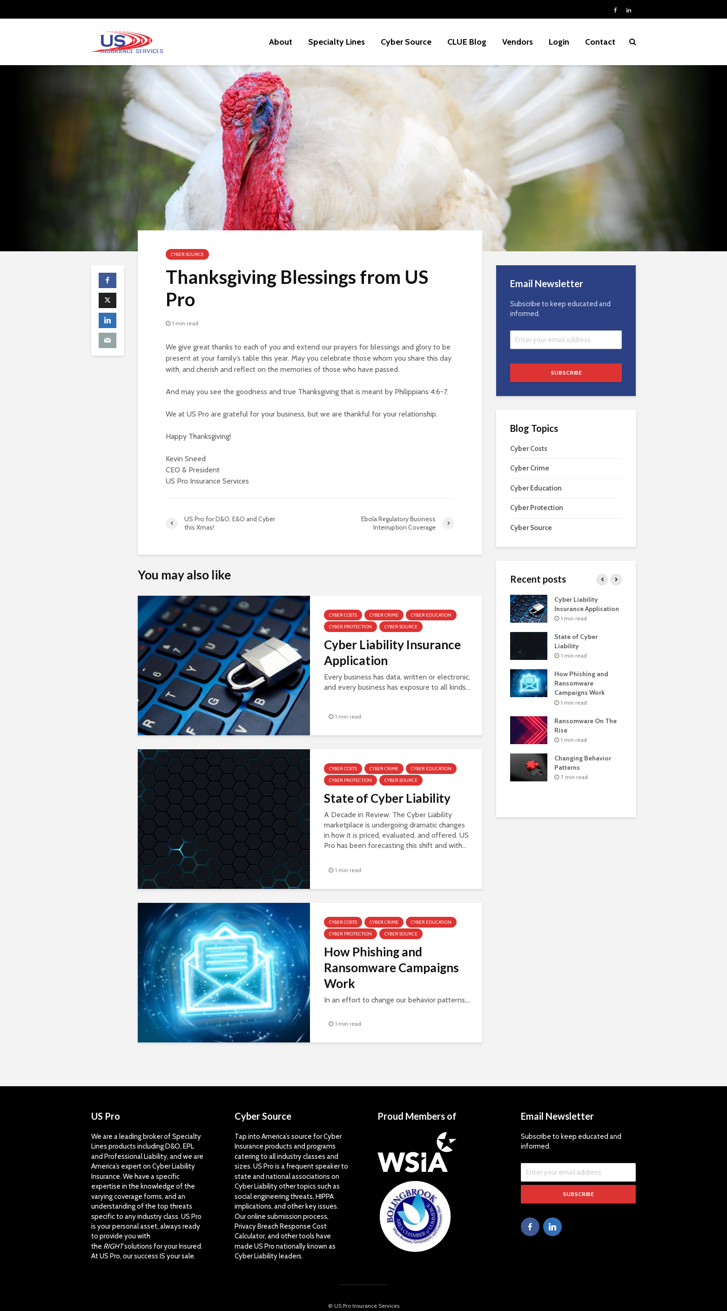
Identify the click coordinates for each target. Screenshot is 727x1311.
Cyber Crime (384, 615)
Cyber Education (431, 615)
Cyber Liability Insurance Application (392, 652)
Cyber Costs (343, 615)
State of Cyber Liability (387, 798)
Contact (600, 42)
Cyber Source (406, 42)
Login (559, 42)
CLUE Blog (466, 42)
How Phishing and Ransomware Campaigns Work (391, 967)
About (280, 42)
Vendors (517, 42)
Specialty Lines (336, 42)
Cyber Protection (350, 627)
